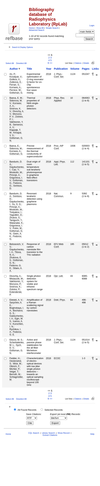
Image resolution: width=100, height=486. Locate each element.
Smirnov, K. (15, 286)
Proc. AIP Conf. (58, 147)
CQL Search (33, 433)
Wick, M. (17, 363)
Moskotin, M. (16, 172)
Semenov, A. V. (16, 126)
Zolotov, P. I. (16, 118)
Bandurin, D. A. (15, 163)
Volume (74, 68)
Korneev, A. (15, 87)
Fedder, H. (14, 358)
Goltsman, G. (16, 92)
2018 (48, 74)
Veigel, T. (14, 371)
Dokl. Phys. (59, 299)
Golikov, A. (14, 79)
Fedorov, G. (15, 237)
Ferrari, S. (14, 84)
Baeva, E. (14, 145)
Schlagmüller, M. (16, 378)
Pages (85, 68)
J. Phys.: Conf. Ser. (59, 75)
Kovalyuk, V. (15, 76)
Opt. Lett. (58, 276)
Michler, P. (14, 369)
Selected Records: (54, 410)
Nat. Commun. (59, 194)
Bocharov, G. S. (16, 312)
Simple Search (52, 28)
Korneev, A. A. (15, 104)
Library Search (48, 433)
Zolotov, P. (14, 289)
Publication (61, 68)
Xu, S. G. (16, 204)
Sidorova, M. (15, 148)
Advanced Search (36, 30)
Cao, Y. (15, 169)
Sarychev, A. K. (15, 303)
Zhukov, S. (14, 217)
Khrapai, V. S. (15, 134)
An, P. (12, 74)
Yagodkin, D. (15, 215)
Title (29, 68)
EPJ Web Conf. (58, 245)
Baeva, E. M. (16, 98)
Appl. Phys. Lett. (59, 163)
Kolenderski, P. (15, 293)
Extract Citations (50, 435)
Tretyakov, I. (15, 212)
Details (86, 63)
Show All (40, 28)
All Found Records (27, 410)
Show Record (64, 433)
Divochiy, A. (15, 276)
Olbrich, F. (14, 366)
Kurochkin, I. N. (16, 325)
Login (91, 25)
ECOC (57, 358)
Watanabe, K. (16, 223)
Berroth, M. (15, 374)
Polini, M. (17, 228)
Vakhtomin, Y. (16, 281)
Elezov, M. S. (16, 339)
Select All (10, 63)
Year (48, 68)
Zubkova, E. (15, 82)
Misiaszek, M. (16, 278)
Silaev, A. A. (15, 269)
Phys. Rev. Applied (59, 99)
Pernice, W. (15, 90)
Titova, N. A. (15, 253)
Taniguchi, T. (15, 220)
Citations (78, 63)
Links (95, 68)
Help (92, 434)
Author (13, 68)
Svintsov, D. (15, 187)
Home (31, 28)
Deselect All (21, 63)
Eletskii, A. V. (16, 299)
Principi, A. (14, 175)
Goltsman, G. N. (16, 139)
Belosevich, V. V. (16, 245)
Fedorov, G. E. (15, 333)
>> (51, 63)
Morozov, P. (15, 284)
